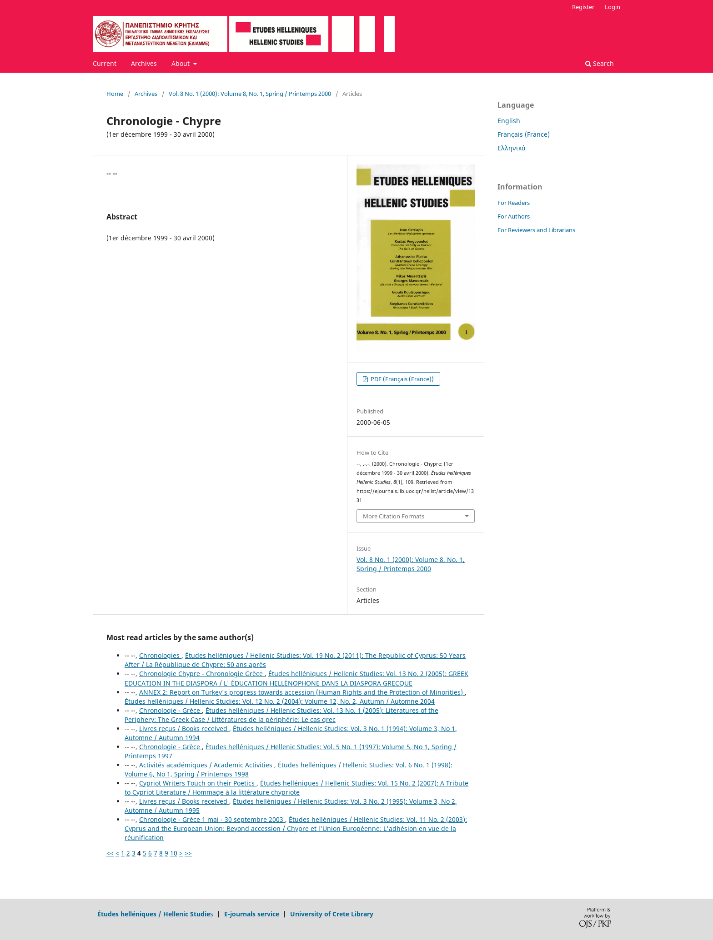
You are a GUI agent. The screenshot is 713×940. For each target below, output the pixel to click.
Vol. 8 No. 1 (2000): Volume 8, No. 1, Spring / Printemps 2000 (250, 94)
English (508, 120)
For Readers (513, 203)
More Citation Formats (393, 516)
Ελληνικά (511, 148)
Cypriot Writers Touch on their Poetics (197, 783)
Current (104, 63)
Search (599, 63)
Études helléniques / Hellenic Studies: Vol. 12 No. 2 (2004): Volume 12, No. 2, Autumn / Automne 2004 (280, 701)
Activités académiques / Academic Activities (206, 765)
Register (583, 7)
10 (173, 853)
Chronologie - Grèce (170, 710)
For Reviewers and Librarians (536, 230)
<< (110, 853)
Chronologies (160, 655)
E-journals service (251, 914)
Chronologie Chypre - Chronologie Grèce (202, 673)
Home (114, 94)
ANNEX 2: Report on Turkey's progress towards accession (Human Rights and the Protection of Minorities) (302, 692)
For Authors (513, 216)
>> (188, 853)
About (181, 63)
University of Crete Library (331, 914)
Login (612, 7)
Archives (144, 63)
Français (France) (523, 134)
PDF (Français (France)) (401, 379)
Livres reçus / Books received (184, 728)
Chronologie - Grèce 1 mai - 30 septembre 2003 (212, 819)
